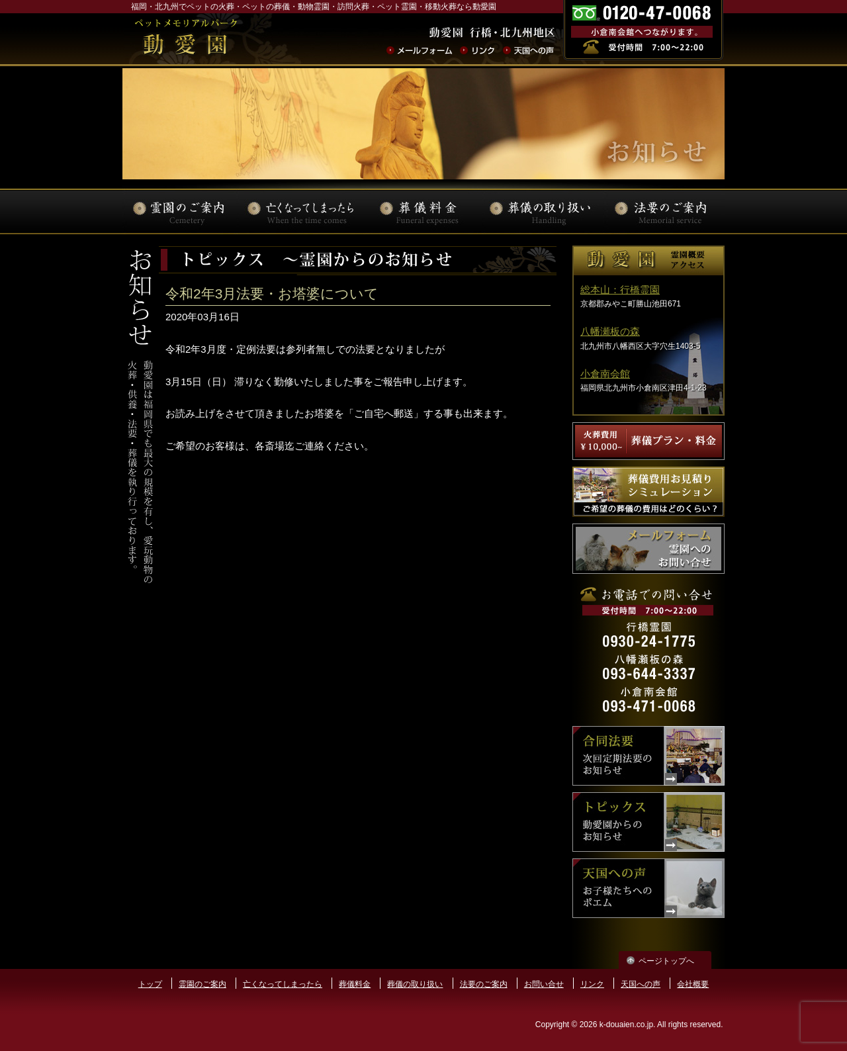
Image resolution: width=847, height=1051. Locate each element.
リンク (592, 984)
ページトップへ (666, 961)
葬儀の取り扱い (415, 984)
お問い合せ (544, 984)
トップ (150, 984)
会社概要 (693, 984)
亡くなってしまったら (282, 984)
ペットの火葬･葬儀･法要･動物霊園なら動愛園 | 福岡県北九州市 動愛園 (185, 39)
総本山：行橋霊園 (620, 289)
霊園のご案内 (202, 984)
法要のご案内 (484, 984)
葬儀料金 (355, 984)
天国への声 (640, 984)
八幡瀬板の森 (610, 331)
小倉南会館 (605, 373)
